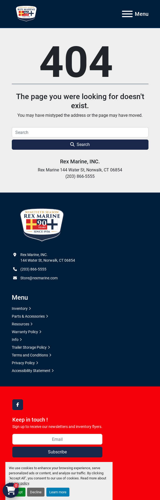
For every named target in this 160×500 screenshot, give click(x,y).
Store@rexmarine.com (39, 278)
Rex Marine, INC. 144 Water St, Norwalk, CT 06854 (47, 257)
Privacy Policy (23, 363)
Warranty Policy (25, 332)
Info (15, 339)
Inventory (20, 308)
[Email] (57, 439)
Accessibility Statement (31, 371)
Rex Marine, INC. (80, 161)
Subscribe (57, 451)
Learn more (57, 492)
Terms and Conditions (30, 355)
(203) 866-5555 (33, 269)
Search (80, 144)
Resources (20, 324)
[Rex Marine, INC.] (42, 225)
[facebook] (17, 404)
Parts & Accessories (28, 316)
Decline (36, 492)
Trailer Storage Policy (29, 347)
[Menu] (127, 14)
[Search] (80, 132)
